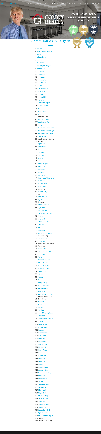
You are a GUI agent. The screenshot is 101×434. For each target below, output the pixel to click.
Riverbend (42, 286)
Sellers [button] (63, 4)
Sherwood (42, 319)
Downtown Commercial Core (48, 110)
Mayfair (40, 215)
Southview (42, 332)
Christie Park (42, 75)
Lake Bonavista (43, 186)
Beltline (39, 48)
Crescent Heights (44, 90)
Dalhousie (41, 95)
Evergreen (41, 133)
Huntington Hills (44, 172)
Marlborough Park (44, 210)
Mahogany (41, 201)
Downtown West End (45, 115)
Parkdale (41, 257)
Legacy (40, 190)
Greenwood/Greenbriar (46, 150)
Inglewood (41, 175)
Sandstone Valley (44, 306)
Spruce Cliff (42, 337)
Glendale (41, 146)
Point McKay (42, 268)
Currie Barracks (43, 93)
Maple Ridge (42, 208)
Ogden (40, 252)
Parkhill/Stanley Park (45, 259)
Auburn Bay (41, 57)
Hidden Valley (42, 161)
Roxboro (41, 295)
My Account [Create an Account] (95, 4)
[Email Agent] (3, 3)
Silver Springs (43, 323)
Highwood (41, 168)
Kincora (40, 181)
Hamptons (41, 152)
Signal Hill (42, 321)
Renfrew (41, 279)
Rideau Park (42, 283)
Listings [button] (38, 4)
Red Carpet (42, 277)
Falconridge (42, 137)
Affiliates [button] (71, 4)
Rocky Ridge (42, 288)
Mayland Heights (44, 217)
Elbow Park (42, 126)
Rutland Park (43, 301)
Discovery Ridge (43, 104)
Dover (40, 108)
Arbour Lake (41, 55)
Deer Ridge (42, 97)
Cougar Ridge (42, 86)
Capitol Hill (40, 66)
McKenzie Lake (43, 219)
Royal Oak (42, 297)
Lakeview (41, 188)
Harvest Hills (42, 155)
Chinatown (41, 70)
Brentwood (41, 64)
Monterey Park (43, 232)
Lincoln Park (42, 192)
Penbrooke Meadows (45, 263)
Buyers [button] (55, 4)
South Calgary (43, 330)
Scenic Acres (42, 310)
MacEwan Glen (43, 199)
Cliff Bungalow (43, 79)
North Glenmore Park (45, 244)
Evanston (41, 130)
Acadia (39, 53)
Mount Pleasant (43, 237)
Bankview (40, 59)
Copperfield (42, 84)
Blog (86, 4)
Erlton (40, 128)
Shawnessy (42, 317)
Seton (40, 312)
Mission (40, 230)
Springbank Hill (44, 334)
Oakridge (41, 250)
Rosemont (42, 292)
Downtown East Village (46, 112)
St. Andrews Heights (45, 339)
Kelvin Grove (42, 177)
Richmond (42, 281)
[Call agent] (7, 3)
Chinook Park (42, 73)
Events (80, 4)
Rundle (40, 299)
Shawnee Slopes (44, 315)
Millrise (40, 228)
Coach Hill (41, 81)
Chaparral (41, 68)
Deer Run (41, 99)
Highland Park (43, 166)
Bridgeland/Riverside (44, 50)
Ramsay (41, 272)
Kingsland (41, 184)
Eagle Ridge (42, 117)
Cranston (41, 88)
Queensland (42, 270)
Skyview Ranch (43, 326)
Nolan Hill (41, 241)
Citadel (40, 77)
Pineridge (41, 266)
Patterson (41, 261)
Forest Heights (43, 139)
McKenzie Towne (44, 221)
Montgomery (42, 235)
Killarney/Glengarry (45, 179)
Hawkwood (42, 157)
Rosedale (41, 290)
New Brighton (43, 239)
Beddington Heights (44, 61)
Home (30, 4)
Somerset (41, 328)
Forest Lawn (42, 141)
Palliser (40, 255)
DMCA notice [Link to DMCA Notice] (50, 432)
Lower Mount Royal (45, 195)
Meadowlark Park (44, 223)
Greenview (41, 148)
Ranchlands (42, 275)
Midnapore (42, 226)
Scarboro (41, 308)
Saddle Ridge (43, 303)
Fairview (40, 135)
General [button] (46, 4)
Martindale (41, 212)
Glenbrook (41, 144)
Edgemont (41, 124)
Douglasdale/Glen (43, 106)
